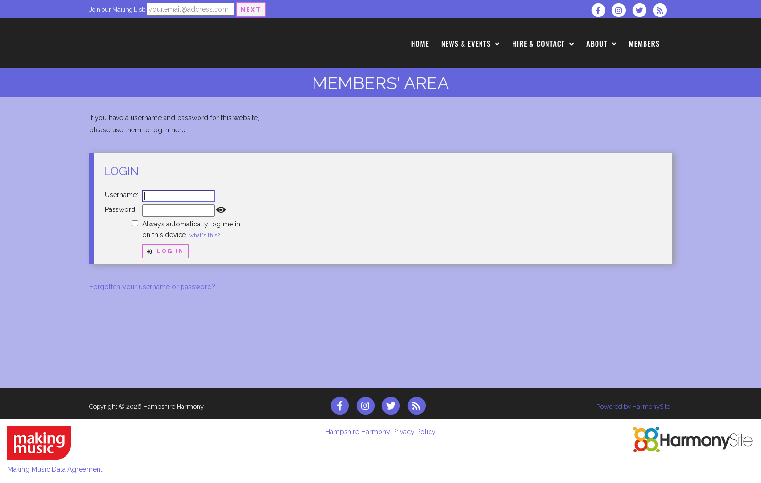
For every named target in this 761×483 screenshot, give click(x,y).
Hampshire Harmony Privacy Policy (380, 431)
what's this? (204, 235)
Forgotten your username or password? (152, 286)
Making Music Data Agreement (54, 469)
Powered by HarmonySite (633, 406)
